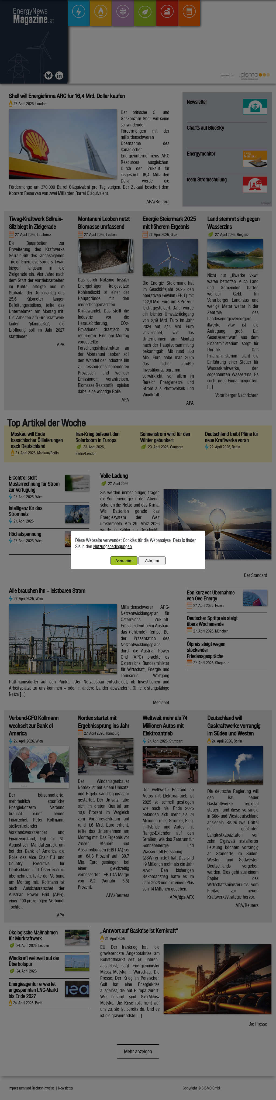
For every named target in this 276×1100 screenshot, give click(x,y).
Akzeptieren (124, 560)
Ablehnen (152, 560)
